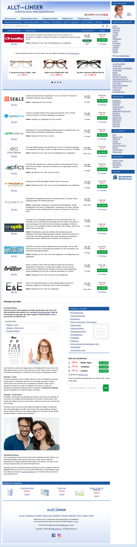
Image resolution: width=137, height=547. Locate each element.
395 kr (102, 131)
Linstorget (116, 47)
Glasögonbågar (76, 325)
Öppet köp (72, 515)
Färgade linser (84, 18)
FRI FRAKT (87, 40)
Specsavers (116, 30)
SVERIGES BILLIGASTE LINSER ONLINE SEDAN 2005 (34, 12)
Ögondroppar (117, 163)
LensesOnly (116, 45)
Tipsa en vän (47, 515)
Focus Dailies (117, 83)
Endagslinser (117, 100)
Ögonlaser (74, 22)
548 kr (102, 114)
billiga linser (65, 525)
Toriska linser (117, 109)
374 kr (75, 366)
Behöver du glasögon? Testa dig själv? (84, 322)
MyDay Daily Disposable (120, 85)
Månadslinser (117, 102)
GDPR (91, 515)
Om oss (22, 515)
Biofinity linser (83, 375)
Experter (39, 515)
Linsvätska (45, 22)
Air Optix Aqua (117, 70)
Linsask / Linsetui (118, 160)
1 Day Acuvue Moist (119, 64)
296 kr (75, 362)
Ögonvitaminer (117, 165)
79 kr (102, 149)
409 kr (97, 493)
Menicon (115, 147)
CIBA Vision (116, 139)
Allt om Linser (10, 18)
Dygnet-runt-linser (118, 107)
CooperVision (117, 143)
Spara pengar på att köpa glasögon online (85, 344)
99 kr (102, 97)
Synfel (66, 22)
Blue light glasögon (77, 313)
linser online (73, 380)
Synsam (115, 49)
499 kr (102, 285)
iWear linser (116, 126)
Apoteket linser (117, 117)
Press (79, 515)
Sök (106, 388)
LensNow (115, 34)
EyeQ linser (116, 124)
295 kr (102, 249)
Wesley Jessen (117, 152)
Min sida (98, 22)
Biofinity (115, 72)
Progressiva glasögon (78, 316)
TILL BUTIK (102, 40)
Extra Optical (117, 43)
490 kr (102, 183)
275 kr (62, 491)
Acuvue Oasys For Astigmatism (122, 68)
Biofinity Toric (117, 74)
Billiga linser (67, 18)
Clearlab (115, 141)
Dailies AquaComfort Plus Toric (122, 81)
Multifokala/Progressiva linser (122, 111)
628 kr (27, 491)
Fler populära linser (119, 92)
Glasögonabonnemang (78, 331)
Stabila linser (117, 115)
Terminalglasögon (77, 334)
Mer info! (14, 44)
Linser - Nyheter (87, 22)
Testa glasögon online (78, 350)
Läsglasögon (75, 338)
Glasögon (102, 44)
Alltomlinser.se (57, 529)
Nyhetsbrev (57, 515)
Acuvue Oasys (117, 66)
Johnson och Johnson (119, 145)
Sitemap (64, 515)
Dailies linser (117, 122)
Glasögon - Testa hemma (15, 328)
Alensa (115, 37)
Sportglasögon (75, 347)
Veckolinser (116, 104)
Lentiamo (115, 32)
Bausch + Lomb (117, 137)
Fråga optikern (129, 14)
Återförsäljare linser (29, 18)
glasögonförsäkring (28, 472)
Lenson (26, 494)
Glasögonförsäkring (13, 331)
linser (76, 521)
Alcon (114, 135)
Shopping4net (117, 39)
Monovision (116, 113)
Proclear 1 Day (117, 87)
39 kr (102, 202)
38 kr (102, 267)
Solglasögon (75, 341)
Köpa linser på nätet (31, 22)
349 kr (102, 226)
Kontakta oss (30, 515)
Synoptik (115, 52)
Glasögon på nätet (50, 18)
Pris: (22, 67)
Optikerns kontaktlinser (13, 22)
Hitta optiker (56, 22)
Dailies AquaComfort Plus (120, 79)
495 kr (102, 36)
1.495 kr (58, 75)
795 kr (24, 75)
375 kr (75, 370)
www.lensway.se (74, 53)
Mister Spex (116, 28)
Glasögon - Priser (12, 325)
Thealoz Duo (117, 90)
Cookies (85, 515)
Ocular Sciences (118, 150)
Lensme (115, 41)
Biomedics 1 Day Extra (120, 77)
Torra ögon (116, 167)
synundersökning (43, 312)
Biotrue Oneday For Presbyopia (96, 489)
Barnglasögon (75, 319)
